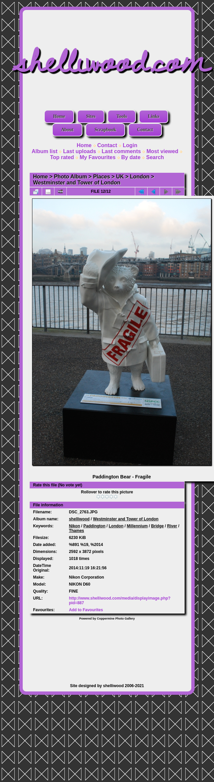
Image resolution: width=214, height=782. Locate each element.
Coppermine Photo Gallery (116, 618)
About (67, 129)
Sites (90, 116)
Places (101, 176)
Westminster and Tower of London (77, 182)
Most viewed (162, 151)
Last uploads (79, 151)
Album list (44, 151)
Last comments (121, 151)
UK (120, 176)
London (140, 176)
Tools (122, 116)
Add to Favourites (86, 610)
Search (155, 157)
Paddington (94, 526)
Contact (145, 129)
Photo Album (70, 176)
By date (131, 157)
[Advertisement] (107, 648)
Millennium (137, 526)
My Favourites (98, 157)
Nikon (74, 526)
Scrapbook (105, 129)
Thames (76, 530)
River (172, 526)
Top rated (62, 157)
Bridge (157, 526)
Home (59, 116)
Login (130, 145)
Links (153, 116)
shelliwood (79, 519)
